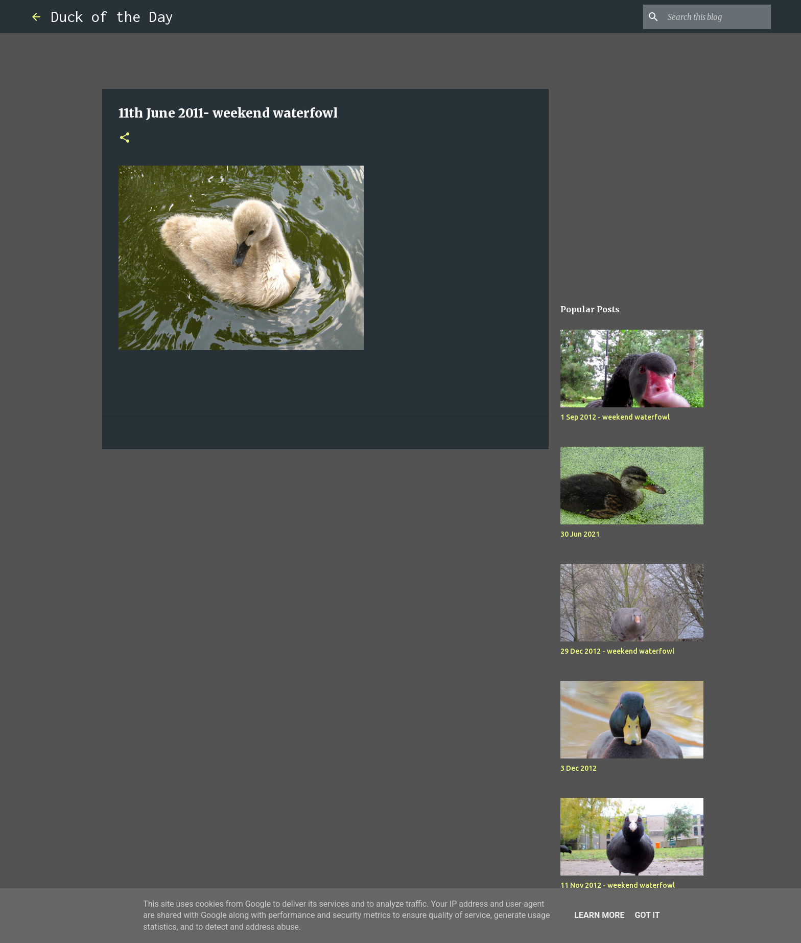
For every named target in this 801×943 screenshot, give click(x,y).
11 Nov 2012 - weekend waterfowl (617, 885)
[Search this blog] (717, 17)
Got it (646, 915)
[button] (125, 138)
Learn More (599, 915)
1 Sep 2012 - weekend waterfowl (615, 417)
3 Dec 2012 (578, 768)
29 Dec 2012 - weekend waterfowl (617, 651)
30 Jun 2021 (580, 534)
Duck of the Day (112, 16)
